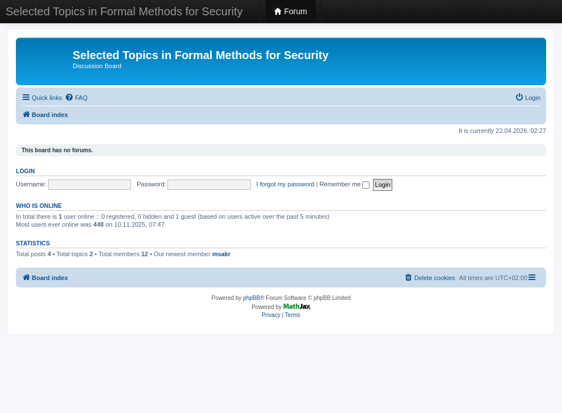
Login (25, 171)
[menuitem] (76, 98)
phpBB (251, 298)
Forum (290, 11)
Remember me (345, 184)
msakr (221, 254)
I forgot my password (285, 184)
